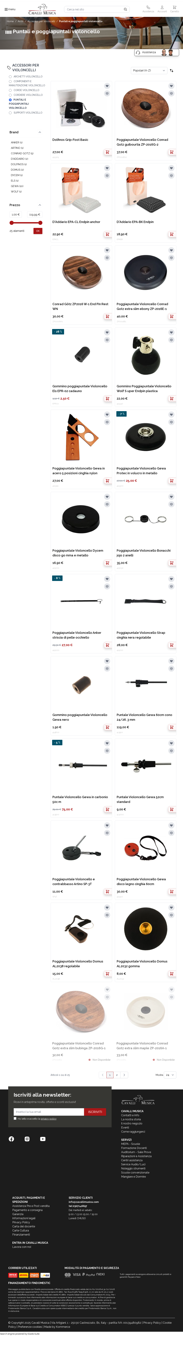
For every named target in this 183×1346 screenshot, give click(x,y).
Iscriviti (95, 1112)
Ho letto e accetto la (37, 1118)
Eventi (125, 1127)
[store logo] (42, 9)
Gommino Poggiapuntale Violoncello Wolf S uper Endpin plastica (144, 388)
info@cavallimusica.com (84, 1202)
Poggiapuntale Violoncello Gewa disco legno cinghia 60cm (141, 881)
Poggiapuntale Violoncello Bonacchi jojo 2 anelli (144, 553)
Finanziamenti (21, 1234)
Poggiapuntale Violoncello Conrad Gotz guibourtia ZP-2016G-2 (142, 142)
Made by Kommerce (57, 1326)
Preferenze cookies (30, 1326)
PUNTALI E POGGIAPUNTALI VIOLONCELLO (80, 21)
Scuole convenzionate (135, 1172)
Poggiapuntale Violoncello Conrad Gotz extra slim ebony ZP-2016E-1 (142, 306)
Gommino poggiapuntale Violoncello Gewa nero (79, 717)
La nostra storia (131, 1119)
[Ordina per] (149, 70)
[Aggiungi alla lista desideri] (107, 86)
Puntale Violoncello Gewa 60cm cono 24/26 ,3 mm (144, 717)
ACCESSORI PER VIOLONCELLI (41, 21)
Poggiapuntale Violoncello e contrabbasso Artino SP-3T (73, 881)
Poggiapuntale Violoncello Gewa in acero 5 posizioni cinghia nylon (78, 471)
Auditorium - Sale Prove (136, 1152)
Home (10, 21)
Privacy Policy (21, 1222)
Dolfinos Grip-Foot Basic (70, 139)
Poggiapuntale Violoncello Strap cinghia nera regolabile (141, 635)
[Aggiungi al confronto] (107, 93)
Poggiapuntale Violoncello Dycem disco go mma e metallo (77, 553)
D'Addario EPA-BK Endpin (135, 222)
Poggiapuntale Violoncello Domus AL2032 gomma (142, 964)
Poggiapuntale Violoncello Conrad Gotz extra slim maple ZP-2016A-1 (142, 1046)
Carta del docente (23, 1226)
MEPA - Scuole (130, 1144)
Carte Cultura (20, 1230)
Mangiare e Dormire (133, 1176)
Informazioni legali (23, 1218)
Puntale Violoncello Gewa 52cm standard (140, 799)
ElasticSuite (33, 1334)
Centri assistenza (132, 1160)
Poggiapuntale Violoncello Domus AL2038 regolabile (77, 964)
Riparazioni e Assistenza (136, 1156)
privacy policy (49, 1118)
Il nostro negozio (131, 1123)
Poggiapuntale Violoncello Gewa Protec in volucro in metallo (141, 471)
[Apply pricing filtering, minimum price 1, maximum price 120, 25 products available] (37, 231)
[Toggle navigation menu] (6, 9)
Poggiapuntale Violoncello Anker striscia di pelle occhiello (76, 635)
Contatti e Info (130, 1115)
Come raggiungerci (133, 1131)
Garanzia (17, 1214)
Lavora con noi (21, 1246)
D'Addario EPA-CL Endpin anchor (76, 222)
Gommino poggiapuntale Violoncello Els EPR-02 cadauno (79, 388)
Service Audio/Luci (133, 1164)
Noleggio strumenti (133, 1168)
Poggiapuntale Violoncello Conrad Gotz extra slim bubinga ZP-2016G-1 (79, 1046)
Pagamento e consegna (27, 1210)
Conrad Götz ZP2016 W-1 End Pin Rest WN (80, 306)
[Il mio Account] (162, 9)
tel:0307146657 (78, 1206)
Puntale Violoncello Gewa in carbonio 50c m (80, 799)
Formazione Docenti (134, 1148)
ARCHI (20, 21)
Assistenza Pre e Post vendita (31, 1206)
